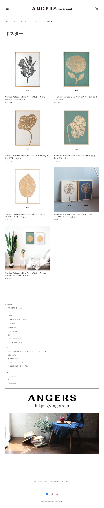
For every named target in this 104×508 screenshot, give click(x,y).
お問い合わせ (13, 359)
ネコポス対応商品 (15, 343)
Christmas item (14, 339)
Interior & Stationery (23, 21)
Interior (39, 21)
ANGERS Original (15, 308)
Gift (9, 335)
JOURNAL (12, 355)
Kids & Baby (13, 327)
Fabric (11, 316)
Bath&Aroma (13, 331)
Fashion (11, 323)
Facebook (12, 383)
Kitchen (11, 312)
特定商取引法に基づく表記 (18, 366)
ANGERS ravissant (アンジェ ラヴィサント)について (28, 351)
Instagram (12, 376)
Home (7, 21)
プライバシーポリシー (16, 362)
